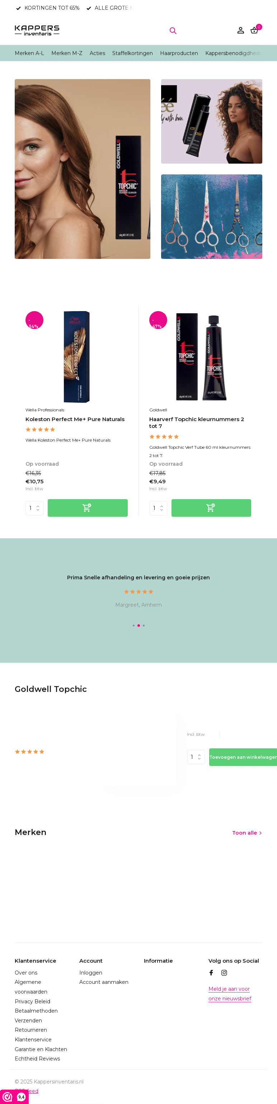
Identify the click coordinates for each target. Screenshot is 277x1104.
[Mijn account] (240, 31)
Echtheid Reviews (37, 1058)
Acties (97, 53)
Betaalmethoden (36, 1011)
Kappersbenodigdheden (235, 53)
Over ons (26, 973)
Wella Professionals (44, 409)
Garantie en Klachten (41, 1049)
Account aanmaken (103, 982)
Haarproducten (179, 53)
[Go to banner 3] (211, 216)
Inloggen (90, 973)
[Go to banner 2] (211, 121)
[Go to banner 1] (82, 169)
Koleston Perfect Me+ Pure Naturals (75, 419)
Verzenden (28, 1020)
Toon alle (244, 833)
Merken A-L (29, 53)
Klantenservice (33, 1039)
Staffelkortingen (132, 53)
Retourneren (31, 1030)
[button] (133, 625)
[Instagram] (224, 973)
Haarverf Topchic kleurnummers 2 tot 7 (196, 423)
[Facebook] (211, 973)
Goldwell (158, 409)
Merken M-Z (67, 53)
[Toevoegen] (88, 508)
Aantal (196, 757)
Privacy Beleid (32, 1001)
